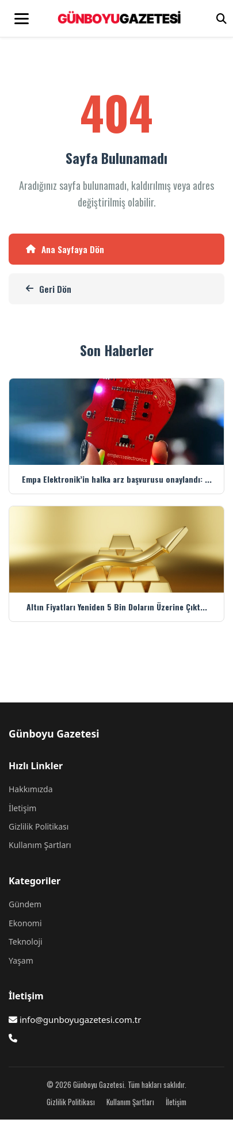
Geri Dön (48, 288)
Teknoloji (26, 941)
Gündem (25, 904)
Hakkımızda (31, 789)
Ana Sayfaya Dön (65, 249)
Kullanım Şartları (40, 844)
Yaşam (21, 960)
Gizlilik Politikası (38, 826)
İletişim (22, 808)
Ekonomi (25, 923)
